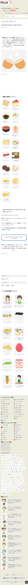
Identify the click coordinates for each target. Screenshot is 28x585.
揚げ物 (7, 285)
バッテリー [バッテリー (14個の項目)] (19, 474)
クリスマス (18, 439)
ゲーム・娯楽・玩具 (19, 414)
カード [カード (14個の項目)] (8, 477)
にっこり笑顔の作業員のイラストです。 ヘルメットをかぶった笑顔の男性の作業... (15, 516)
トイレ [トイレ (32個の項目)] (3, 471)
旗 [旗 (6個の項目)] (8, 490)
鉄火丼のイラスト (6, 134)
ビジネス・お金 (6, 399)
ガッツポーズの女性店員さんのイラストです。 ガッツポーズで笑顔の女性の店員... (15, 508)
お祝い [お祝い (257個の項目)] (19, 458)
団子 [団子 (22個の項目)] (20, 471)
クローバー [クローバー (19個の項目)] (4, 474)
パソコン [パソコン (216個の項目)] (10, 461)
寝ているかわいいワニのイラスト (7, 370)
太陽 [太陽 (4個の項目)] (24, 490)
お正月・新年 (5, 424)
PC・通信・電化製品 (20, 399)
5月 (9, 444)
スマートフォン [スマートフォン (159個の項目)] (9, 465)
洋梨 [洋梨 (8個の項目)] (14, 483)
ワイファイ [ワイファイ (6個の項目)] (4, 490)
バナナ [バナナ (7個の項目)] (14, 487)
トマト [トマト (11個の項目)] (17, 480)
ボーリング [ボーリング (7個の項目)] (4, 487)
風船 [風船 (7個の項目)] (19, 487)
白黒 (16, 418)
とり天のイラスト (7, 353)
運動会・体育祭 (19, 437)
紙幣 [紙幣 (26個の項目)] (16, 471)
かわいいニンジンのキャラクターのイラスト (7, 386)
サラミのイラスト (6, 160)
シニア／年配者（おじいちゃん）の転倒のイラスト (19, 339)
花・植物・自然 (19, 409)
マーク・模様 (5, 416)
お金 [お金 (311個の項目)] (11, 458)
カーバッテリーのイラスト (19, 323)
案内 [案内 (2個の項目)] (8, 493)
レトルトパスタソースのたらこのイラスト (19, 370)
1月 (7, 449)
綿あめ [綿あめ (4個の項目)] (17, 490)
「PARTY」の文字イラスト (7, 323)
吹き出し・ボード (19, 416)
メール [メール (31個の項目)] (8, 471)
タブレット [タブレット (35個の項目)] (22, 468)
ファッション (18, 403)
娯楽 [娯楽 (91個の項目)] (2, 468)
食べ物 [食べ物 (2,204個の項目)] (3, 455)
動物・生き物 (5, 409)
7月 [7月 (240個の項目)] (2, 461)
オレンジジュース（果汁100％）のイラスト (15, 135)
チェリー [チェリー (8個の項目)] (19, 483)
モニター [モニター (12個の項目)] (22, 477)
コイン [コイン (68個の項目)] (7, 468)
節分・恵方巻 (18, 424)
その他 (4, 420)
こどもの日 (5, 431)
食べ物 (12, 285)
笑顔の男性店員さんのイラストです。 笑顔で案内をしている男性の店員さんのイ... (15, 566)
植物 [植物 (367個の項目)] (18, 455)
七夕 (4, 435)
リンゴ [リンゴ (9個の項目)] (3, 483)
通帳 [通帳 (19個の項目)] (9, 474)
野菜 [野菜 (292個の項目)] (15, 458)
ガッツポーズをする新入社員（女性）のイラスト (7, 307)
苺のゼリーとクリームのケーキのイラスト (15, 109)
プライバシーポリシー (17, 13)
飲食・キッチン (5, 278)
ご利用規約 (9, 13)
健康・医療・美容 (6, 403)
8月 (9, 446)
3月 (5, 444)
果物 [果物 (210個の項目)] (16, 461)
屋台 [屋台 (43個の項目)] (11, 468)
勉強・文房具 (18, 407)
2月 (9, 449)
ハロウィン (5, 439)
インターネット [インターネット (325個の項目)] (5, 458)
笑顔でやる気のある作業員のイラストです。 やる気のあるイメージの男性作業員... (15, 559)
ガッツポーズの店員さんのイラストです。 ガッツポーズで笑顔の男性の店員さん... (15, 523)
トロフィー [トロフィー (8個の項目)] (9, 483)
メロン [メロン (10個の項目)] (21, 480)
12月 (5, 449)
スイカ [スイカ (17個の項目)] (13, 474)
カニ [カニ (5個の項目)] (12, 490)
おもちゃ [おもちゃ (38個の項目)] (16, 468)
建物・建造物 (18, 412)
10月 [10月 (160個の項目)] (3, 465)
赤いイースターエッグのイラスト (19, 354)
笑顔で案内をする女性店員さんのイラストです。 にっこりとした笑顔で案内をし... (15, 537)
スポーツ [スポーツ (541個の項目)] (8, 455)
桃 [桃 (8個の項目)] (23, 483)
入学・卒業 (18, 429)
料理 (3, 285)
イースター (5, 429)
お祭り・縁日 (18, 435)
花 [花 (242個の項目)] (23, 458)
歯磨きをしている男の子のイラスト (19, 307)
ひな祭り (17, 427)
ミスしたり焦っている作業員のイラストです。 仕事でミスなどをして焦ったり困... (15, 552)
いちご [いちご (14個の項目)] (3, 477)
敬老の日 (4, 437)
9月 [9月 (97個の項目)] (23, 465)
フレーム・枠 (5, 418)
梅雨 (16, 433)
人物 (4, 401)
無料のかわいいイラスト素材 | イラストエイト (14, 578)
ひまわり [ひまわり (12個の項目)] (8, 480)
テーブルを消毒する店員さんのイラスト (19, 386)
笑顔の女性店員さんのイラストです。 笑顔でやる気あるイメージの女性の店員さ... (15, 544)
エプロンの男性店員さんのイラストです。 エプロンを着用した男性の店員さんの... (15, 530)
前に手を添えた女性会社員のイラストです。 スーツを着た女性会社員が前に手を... (15, 501)
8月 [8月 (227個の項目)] (6, 461)
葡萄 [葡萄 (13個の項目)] (12, 477)
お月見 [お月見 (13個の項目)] (17, 477)
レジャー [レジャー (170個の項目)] (20, 461)
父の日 (4, 433)
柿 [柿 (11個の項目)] (12, 480)
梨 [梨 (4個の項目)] (20, 490)
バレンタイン (5, 427)
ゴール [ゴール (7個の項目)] (9, 487)
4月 (7, 444)
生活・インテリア (6, 414)
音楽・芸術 (5, 407)
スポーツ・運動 (19, 405)
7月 (7, 446)
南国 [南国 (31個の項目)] (12, 471)
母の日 (17, 431)
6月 (5, 446)
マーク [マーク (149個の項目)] (18, 465)
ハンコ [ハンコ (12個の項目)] (3, 480)
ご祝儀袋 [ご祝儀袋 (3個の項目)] (3, 493)
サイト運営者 (25, 13)
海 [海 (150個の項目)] (14, 465)
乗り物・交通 (5, 412)
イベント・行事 (19, 401)
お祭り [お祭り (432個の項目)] (13, 455)
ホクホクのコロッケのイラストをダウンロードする (14, 237)
